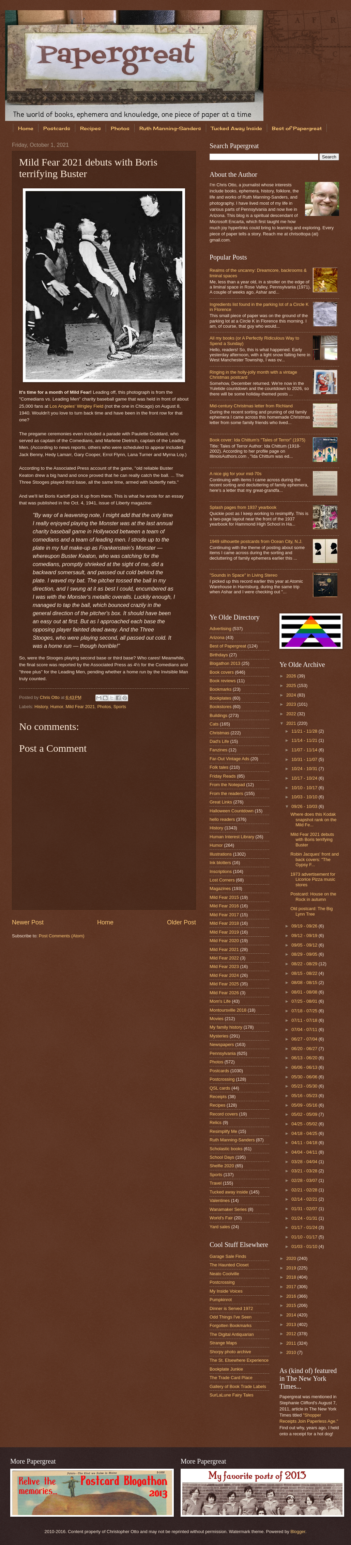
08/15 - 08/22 (304, 973)
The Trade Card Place (231, 1377)
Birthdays (219, 654)
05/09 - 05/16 (304, 1105)
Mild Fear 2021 (80, 706)
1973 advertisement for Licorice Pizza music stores (312, 879)
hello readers (222, 819)
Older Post (181, 922)
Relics (216, 1122)
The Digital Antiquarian (232, 1334)
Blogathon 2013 (225, 663)
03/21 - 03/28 (304, 1170)
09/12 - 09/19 (304, 935)
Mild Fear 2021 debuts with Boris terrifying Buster (312, 839)
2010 (291, 1352)
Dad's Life (219, 741)
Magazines (220, 888)
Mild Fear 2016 (224, 905)
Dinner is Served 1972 (231, 1308)
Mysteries (219, 1036)
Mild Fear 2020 (224, 940)
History (41, 706)
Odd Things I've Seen (230, 1317)
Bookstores (220, 706)
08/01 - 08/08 (304, 992)
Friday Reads (223, 776)
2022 (291, 713)
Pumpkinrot (221, 1299)
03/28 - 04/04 (304, 1161)
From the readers (226, 793)
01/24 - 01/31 (304, 1218)
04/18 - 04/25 (304, 1133)
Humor (56, 706)
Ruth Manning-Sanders (170, 128)
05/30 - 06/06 (304, 1076)
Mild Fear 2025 (224, 983)
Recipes (90, 128)
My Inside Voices (226, 1291)
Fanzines (218, 749)
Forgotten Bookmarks (230, 1325)
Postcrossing (222, 1079)
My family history (226, 1027)
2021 (291, 723)
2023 (291, 704)
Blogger (297, 1531)
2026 (291, 675)
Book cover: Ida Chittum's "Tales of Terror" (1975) (257, 439)
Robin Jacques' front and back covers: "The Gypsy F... (314, 859)
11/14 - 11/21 (304, 740)
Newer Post (28, 922)
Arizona (217, 637)
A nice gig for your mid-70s (235, 473)
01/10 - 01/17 (304, 1236)
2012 (291, 1333)
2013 (291, 1324)
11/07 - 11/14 (304, 749)
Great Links (221, 802)
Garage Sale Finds (228, 1256)
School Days (222, 1157)
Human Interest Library (232, 836)
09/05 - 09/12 (304, 945)
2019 (291, 1267)
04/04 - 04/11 (304, 1152)
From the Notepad (227, 784)
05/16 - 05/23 (304, 1095)
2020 (291, 1258)
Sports (119, 706)
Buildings (218, 715)
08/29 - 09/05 (304, 954)
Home (25, 128)
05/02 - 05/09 (304, 1114)
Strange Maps (223, 1342)
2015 (291, 1305)
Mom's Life (220, 1001)
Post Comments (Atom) (62, 935)
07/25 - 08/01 (304, 1001)
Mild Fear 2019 (224, 932)
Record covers (224, 1114)
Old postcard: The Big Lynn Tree (311, 911)
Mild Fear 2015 (224, 897)
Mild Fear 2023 (224, 966)
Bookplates (220, 698)
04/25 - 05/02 (304, 1123)
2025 (291, 685)
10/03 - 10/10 (304, 796)
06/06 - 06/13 (304, 1067)
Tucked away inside (229, 1192)
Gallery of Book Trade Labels (238, 1386)
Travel (216, 1183)
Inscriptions (221, 871)
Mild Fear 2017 (224, 914)
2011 (291, 1343)
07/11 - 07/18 (304, 1020)
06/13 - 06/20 (304, 1057)
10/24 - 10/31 (304, 768)
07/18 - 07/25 (304, 1010)
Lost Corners (222, 880)
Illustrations (221, 854)
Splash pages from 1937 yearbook (243, 507)
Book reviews (223, 680)
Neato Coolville (224, 1273)
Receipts (218, 1096)
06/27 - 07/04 (304, 1039)
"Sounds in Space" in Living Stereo (243, 575)
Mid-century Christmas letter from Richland (251, 405)
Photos (120, 128)
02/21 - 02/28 (304, 1189)
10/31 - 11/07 (304, 759)
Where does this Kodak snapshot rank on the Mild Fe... (313, 819)
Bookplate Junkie (226, 1369)
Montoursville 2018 (228, 1010)
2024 (291, 695)
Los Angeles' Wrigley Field (76, 406)
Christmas (219, 732)
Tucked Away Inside (236, 128)
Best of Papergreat (228, 646)
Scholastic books (226, 1148)
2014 (291, 1314)
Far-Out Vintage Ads (229, 758)
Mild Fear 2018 (224, 923)
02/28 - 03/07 (304, 1180)
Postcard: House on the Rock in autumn (313, 896)
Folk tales (219, 767)
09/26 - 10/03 (304, 806)
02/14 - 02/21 (304, 1199)
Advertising (220, 628)
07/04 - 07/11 (304, 1029)
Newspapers (222, 1044)
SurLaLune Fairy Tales (232, 1395)
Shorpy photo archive (230, 1351)
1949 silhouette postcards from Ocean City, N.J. (256, 541)
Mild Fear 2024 (224, 975)
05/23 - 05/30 (304, 1086)
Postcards (56, 128)
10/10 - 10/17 (304, 787)
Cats (214, 724)
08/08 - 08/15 (304, 982)
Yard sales (220, 1226)
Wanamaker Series (228, 1209)
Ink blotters (220, 862)
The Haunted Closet (229, 1264)
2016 (291, 1296)
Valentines (220, 1200)
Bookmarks (220, 689)
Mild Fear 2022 (224, 958)
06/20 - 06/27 (304, 1048)
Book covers (222, 672)
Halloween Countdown (232, 810)
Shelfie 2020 (222, 1165)
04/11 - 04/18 (304, 1142)
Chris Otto (50, 697)
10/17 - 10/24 (304, 778)
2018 (291, 1277)
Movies (217, 1018)
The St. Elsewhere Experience (239, 1360)
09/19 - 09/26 (304, 925)
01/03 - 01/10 (304, 1246)
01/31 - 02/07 (304, 1208)
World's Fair (221, 1217)
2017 (291, 1286)
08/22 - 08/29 (304, 963)
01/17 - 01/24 (304, 1227)
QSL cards (220, 1088)
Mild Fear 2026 (224, 992)
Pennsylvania (223, 1053)
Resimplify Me (223, 1131)
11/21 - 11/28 (304, 731)
